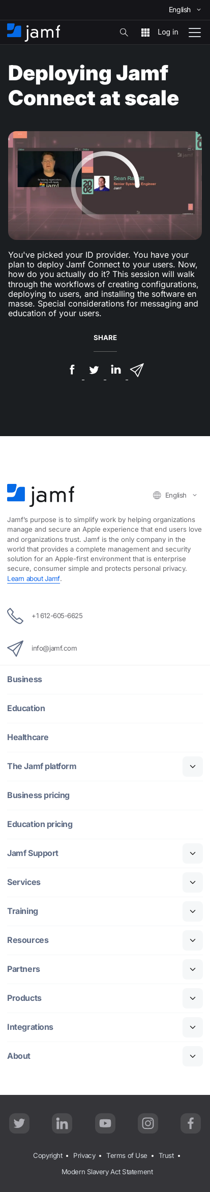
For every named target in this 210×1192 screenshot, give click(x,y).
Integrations (30, 1027)
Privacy (84, 1155)
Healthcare (28, 737)
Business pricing (38, 795)
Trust (166, 1155)
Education (26, 708)
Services (23, 882)
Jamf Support (32, 853)
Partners (23, 969)
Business (24, 679)
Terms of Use (126, 1155)
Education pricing (39, 824)
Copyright (47, 1155)
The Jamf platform (41, 766)
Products (24, 998)
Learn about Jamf (33, 578)
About (19, 1056)
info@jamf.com (42, 648)
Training (22, 911)
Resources (27, 940)
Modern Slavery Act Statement (107, 1172)
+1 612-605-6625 (44, 616)
